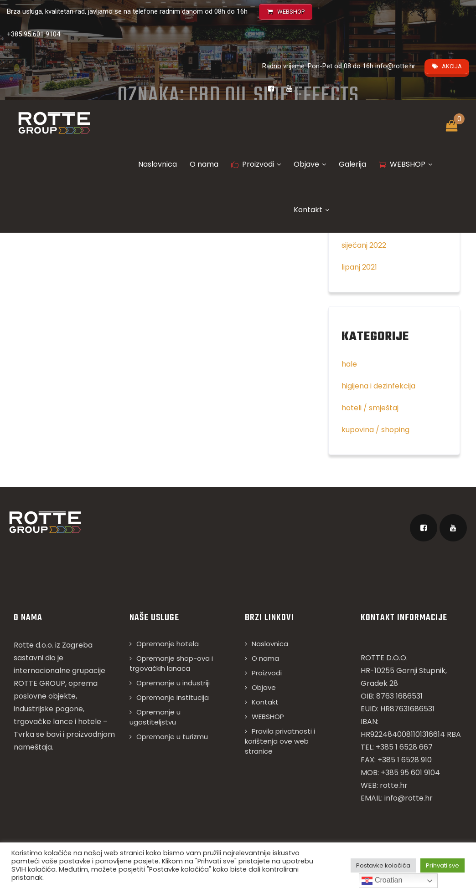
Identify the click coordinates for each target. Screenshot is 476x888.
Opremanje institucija (172, 697)
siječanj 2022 (363, 245)
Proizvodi (256, 164)
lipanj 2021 (359, 267)
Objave (310, 164)
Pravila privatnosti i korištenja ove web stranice (280, 741)
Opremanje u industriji (173, 683)
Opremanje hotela (167, 643)
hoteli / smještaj (369, 408)
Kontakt (311, 209)
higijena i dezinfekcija (378, 386)
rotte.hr (394, 785)
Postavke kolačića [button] (383, 865)
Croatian (382, 880)
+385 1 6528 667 (404, 747)
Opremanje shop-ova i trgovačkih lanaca (171, 663)
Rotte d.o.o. (33, 645)
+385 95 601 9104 (33, 34)
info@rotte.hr (395, 66)
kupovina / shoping (375, 429)
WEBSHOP (405, 164)
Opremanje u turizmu (172, 736)
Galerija (352, 164)
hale (349, 364)
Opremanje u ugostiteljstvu (155, 717)
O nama (204, 164)
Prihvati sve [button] (442, 865)
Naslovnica (157, 164)
